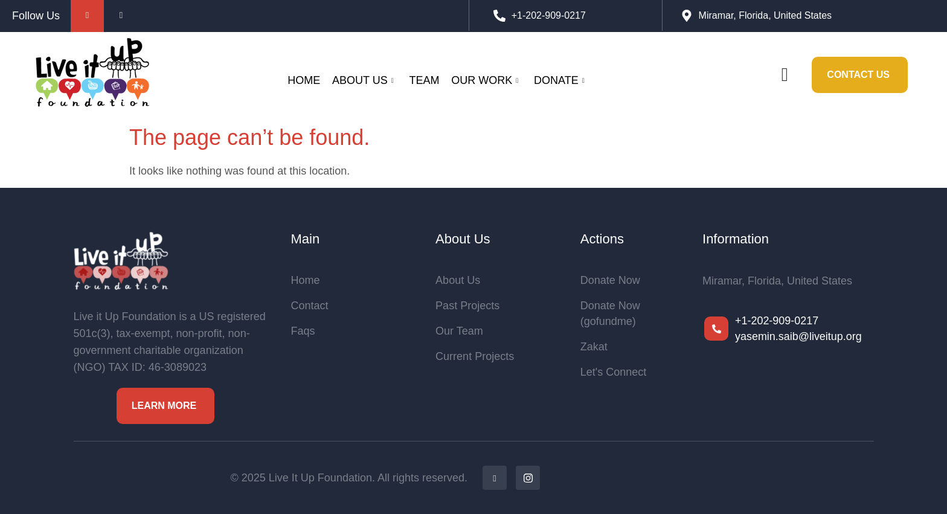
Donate (559, 80)
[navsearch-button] (784, 75)
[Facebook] (495, 478)
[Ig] (528, 478)
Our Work (484, 80)
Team (424, 80)
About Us (363, 80)
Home (303, 80)
